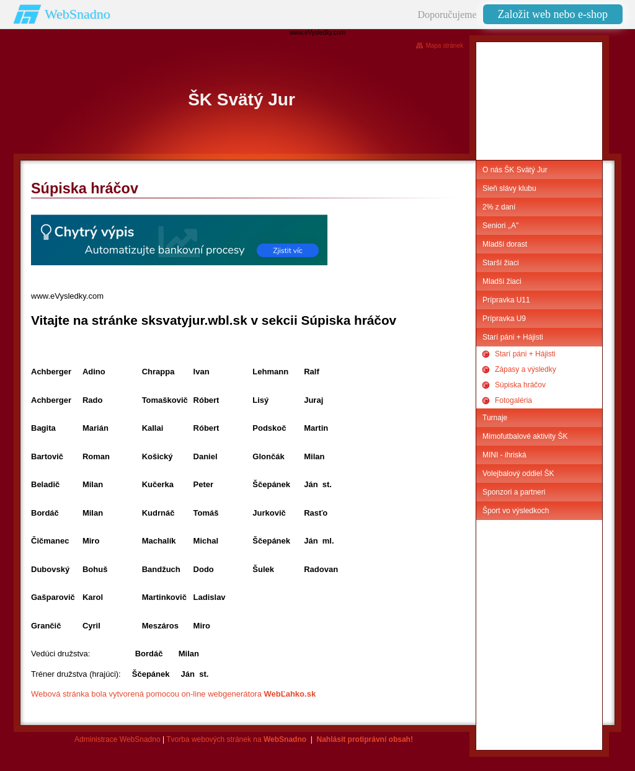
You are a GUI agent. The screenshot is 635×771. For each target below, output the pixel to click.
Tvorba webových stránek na (236, 739)
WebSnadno (77, 14)
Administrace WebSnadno (117, 739)
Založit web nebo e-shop (553, 14)
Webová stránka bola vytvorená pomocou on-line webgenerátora (173, 693)
